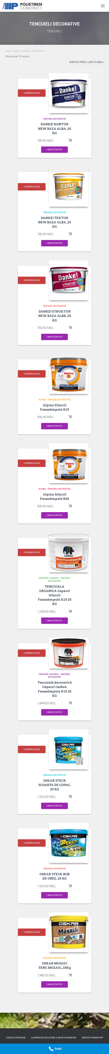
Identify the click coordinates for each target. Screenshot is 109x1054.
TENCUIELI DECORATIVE (54, 119)
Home (8, 51)
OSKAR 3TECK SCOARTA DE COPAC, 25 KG (54, 784)
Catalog (16, 51)
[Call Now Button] (54, 1049)
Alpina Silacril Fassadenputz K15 (54, 407)
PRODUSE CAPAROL (49, 578)
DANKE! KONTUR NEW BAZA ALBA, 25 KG (54, 128)
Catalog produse (16, 1037)
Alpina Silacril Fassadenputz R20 (54, 496)
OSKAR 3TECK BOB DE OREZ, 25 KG (54, 876)
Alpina (42, 399)
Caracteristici (54, 149)
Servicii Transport (92, 1037)
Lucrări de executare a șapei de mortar (53, 1037)
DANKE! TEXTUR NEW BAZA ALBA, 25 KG (54, 222)
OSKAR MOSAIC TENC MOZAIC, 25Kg (54, 965)
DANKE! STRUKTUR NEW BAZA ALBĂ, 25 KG (54, 315)
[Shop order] (86, 62)
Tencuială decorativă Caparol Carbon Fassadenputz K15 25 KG (55, 689)
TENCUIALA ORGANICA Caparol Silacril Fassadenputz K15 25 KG (54, 595)
